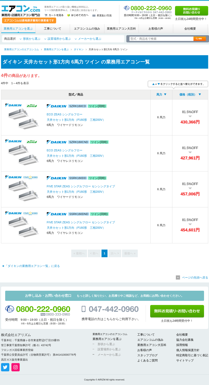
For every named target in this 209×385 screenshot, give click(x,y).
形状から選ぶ (31, 38)
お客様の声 (156, 28)
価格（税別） (188, 94)
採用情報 (182, 345)
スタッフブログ (147, 355)
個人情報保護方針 (187, 350)
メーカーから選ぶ (89, 38)
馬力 (159, 94)
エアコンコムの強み (87, 28)
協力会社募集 (185, 339)
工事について (52, 28)
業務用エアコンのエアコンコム (110, 334)
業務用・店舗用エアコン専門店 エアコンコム (20, 11)
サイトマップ (185, 360)
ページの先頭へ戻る (195, 277)
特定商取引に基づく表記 (192, 355)
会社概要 (190, 28)
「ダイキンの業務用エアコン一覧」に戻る (32, 266)
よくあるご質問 (147, 360)
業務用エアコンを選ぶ (18, 28)
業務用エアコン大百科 (121, 28)
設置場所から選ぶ (59, 38)
